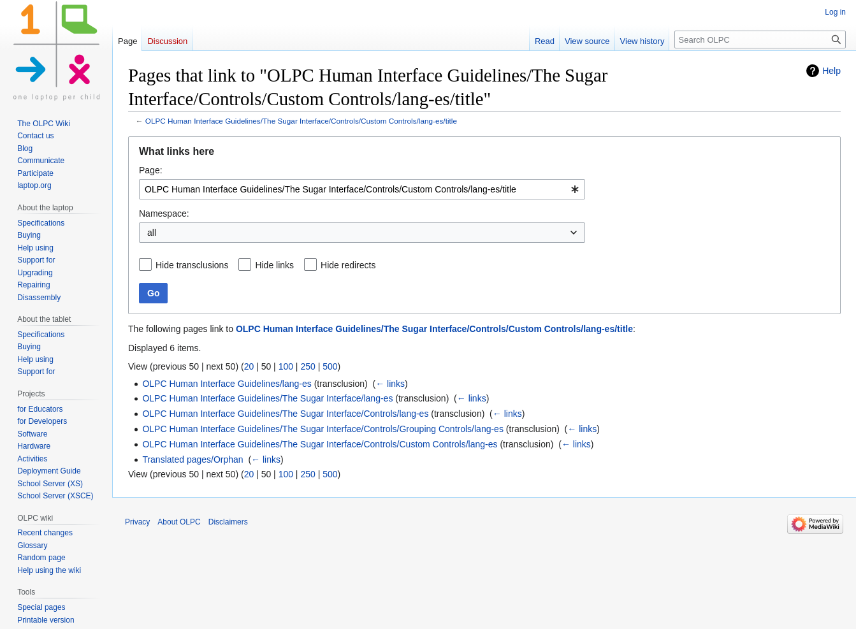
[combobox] (362, 189)
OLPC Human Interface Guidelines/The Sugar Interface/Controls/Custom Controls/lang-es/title (301, 121)
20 (249, 366)
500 (330, 366)
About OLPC (178, 521)
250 (307, 366)
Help (831, 71)
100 (286, 366)
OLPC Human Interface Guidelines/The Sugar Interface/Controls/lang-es (285, 413)
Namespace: (164, 213)
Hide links (274, 265)
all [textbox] (151, 233)
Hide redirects (348, 265)
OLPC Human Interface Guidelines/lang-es (226, 384)
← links (390, 384)
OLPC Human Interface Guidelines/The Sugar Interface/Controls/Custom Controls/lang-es (319, 444)
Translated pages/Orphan (192, 459)
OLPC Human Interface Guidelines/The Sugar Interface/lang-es (267, 398)
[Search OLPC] (760, 39)
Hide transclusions (192, 265)
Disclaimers (228, 521)
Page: (151, 170)
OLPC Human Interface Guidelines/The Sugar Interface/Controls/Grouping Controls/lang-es (323, 429)
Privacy (137, 521)
